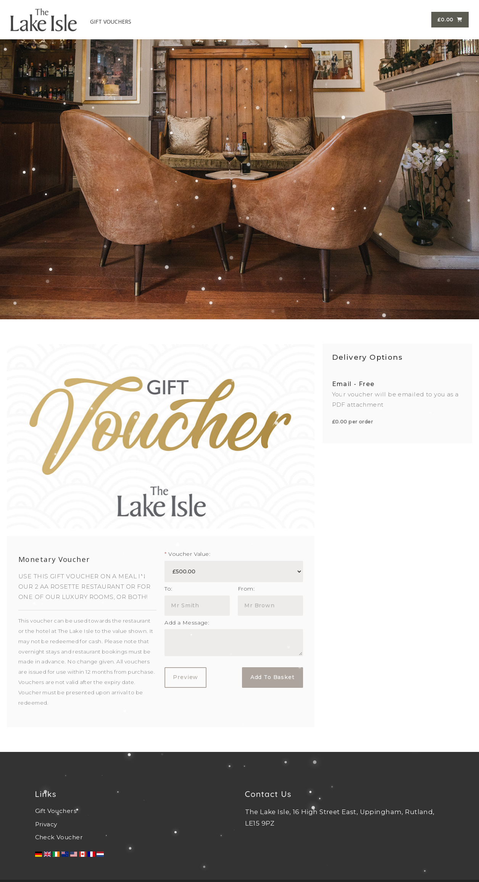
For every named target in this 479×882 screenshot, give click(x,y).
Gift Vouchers (55, 810)
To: (168, 588)
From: (246, 588)
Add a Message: (187, 622)
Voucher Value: (187, 553)
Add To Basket (272, 677)
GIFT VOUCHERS (111, 20)
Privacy (46, 824)
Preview (185, 677)
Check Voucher (59, 837)
